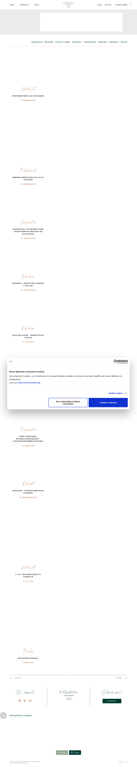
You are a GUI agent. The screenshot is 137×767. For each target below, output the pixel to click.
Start (12, 5)
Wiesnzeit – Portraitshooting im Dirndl (28, 492)
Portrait (28, 484)
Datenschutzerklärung (29, 382)
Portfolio (24, 5)
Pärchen (28, 276)
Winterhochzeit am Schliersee (28, 96)
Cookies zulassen (108, 402)
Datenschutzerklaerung (21, 763)
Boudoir (28, 651)
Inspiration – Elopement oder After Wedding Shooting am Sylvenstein (28, 231)
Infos (37, 5)
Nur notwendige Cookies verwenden (68, 402)
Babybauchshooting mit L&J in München (28, 178)
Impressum (12, 763)
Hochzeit (28, 89)
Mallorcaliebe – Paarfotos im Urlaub (28, 336)
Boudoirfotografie (28, 658)
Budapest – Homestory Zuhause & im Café (28, 284)
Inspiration (28, 222)
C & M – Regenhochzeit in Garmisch (28, 575)
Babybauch (28, 170)
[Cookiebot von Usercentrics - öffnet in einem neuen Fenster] (116, 362)
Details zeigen (115, 393)
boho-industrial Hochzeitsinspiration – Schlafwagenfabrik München (28, 438)
